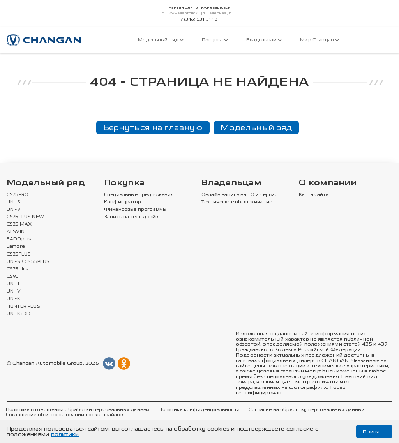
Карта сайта (313, 194)
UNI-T (13, 284)
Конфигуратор (122, 202)
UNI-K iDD (19, 314)
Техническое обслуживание (236, 202)
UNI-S (13, 202)
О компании (328, 182)
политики (65, 434)
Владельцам (264, 40)
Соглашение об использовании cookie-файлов (64, 415)
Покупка (215, 40)
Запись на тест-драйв (131, 217)
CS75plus (17, 269)
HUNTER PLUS (23, 306)
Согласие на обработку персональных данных (307, 410)
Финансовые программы (135, 209)
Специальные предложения (139, 194)
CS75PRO (17, 194)
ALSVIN (16, 231)
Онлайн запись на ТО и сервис (239, 194)
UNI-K (13, 299)
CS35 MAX (19, 224)
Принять (373, 431)
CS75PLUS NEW (25, 217)
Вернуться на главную (153, 127)
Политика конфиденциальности (199, 410)
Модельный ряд (161, 40)
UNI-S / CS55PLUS (28, 261)
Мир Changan (319, 40)
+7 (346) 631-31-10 (198, 19)
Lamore (16, 246)
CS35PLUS (19, 254)
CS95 (13, 276)
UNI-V (14, 209)
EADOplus (19, 239)
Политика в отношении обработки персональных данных (78, 410)
